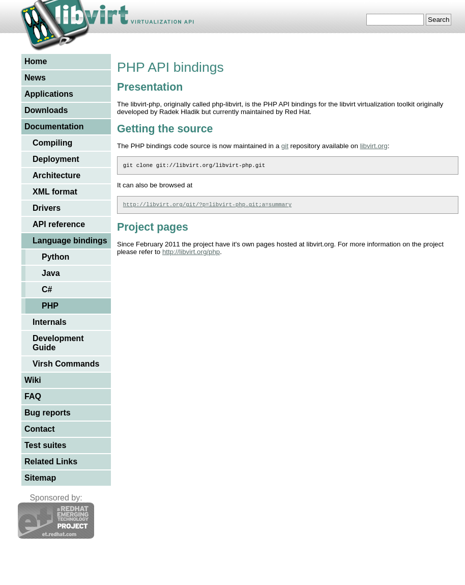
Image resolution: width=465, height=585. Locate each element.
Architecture (56, 175)
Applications (48, 94)
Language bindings (70, 240)
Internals (50, 322)
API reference (59, 224)
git (284, 146)
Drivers (47, 208)
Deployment (56, 159)
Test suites (45, 445)
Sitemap (40, 477)
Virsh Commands (66, 363)
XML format (55, 191)
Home (35, 61)
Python (55, 257)
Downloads (46, 110)
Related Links (50, 461)
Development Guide (58, 343)
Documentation (53, 126)
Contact (39, 429)
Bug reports (47, 412)
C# (47, 289)
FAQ (32, 396)
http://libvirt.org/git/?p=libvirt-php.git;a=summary (207, 207)
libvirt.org (374, 146)
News (35, 77)
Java (51, 273)
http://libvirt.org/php (191, 255)
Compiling (52, 142)
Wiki (32, 380)
